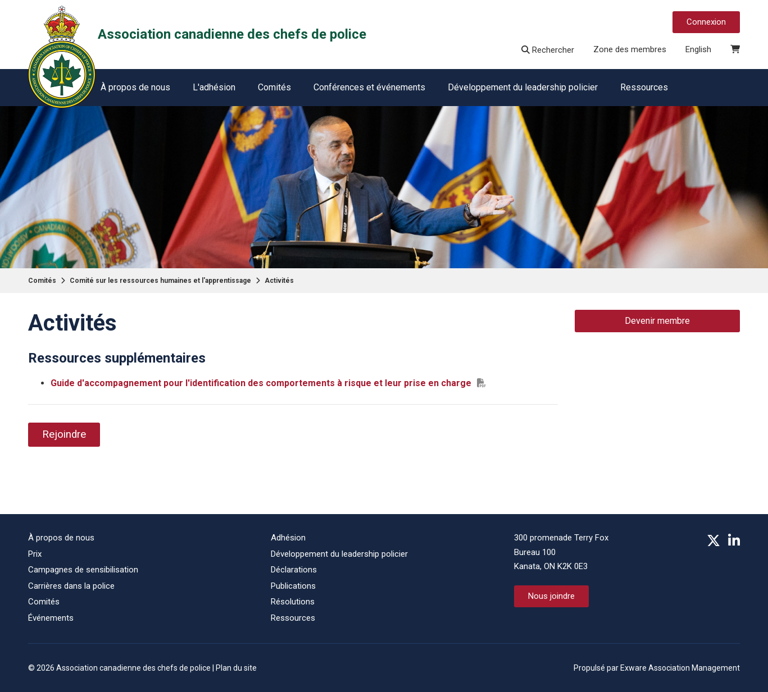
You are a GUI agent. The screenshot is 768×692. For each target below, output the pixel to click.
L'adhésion (214, 87)
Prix (35, 554)
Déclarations (294, 570)
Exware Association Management (680, 667)
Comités (274, 87)
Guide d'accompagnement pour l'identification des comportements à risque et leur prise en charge (261, 383)
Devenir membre (657, 320)
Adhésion (288, 538)
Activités (279, 281)
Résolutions (293, 602)
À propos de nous (135, 87)
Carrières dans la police (71, 586)
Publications (293, 586)
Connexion (706, 22)
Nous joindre (551, 596)
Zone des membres (629, 49)
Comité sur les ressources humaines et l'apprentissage (160, 281)
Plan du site (236, 667)
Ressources (644, 87)
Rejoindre (64, 434)
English (698, 49)
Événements (51, 618)
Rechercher (547, 49)
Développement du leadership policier (523, 87)
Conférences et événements (369, 87)
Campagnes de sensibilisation (83, 570)
